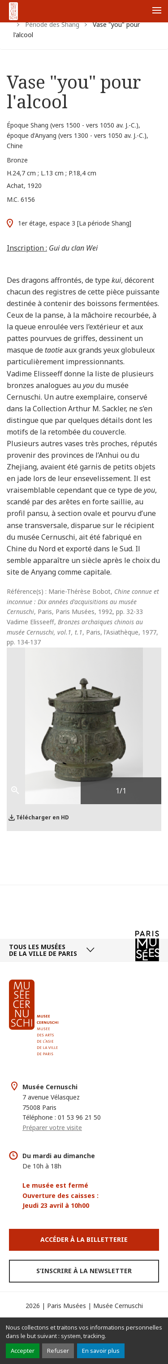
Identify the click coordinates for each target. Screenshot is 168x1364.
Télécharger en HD (42, 817)
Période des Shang (52, 24)
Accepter (22, 1351)
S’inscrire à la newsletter (84, 1270)
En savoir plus (101, 1351)
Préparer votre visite (52, 1127)
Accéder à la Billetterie (84, 1239)
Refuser (58, 1351)
